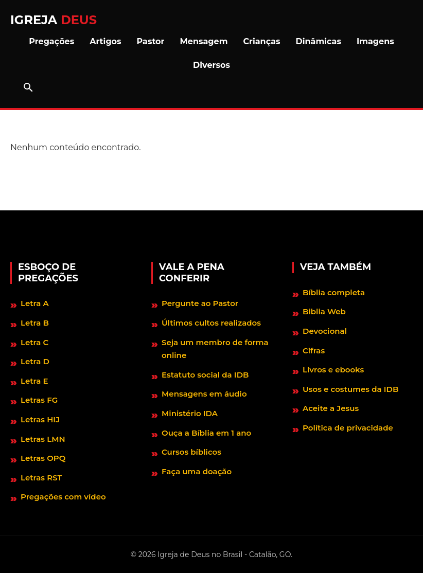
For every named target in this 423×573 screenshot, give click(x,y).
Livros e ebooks (333, 369)
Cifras (314, 350)
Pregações (51, 41)
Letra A (35, 303)
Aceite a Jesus (331, 408)
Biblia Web (324, 311)
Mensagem (204, 41)
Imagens (375, 41)
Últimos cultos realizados (211, 323)
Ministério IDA (190, 413)
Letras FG (39, 400)
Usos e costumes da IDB (350, 389)
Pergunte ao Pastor (200, 303)
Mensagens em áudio (204, 394)
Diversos (211, 65)
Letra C (34, 342)
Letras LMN (43, 439)
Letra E (34, 381)
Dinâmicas (318, 41)
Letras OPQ (43, 458)
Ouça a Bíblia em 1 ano (206, 433)
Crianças (261, 41)
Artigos (105, 41)
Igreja (53, 19)
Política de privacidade (348, 428)
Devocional (325, 331)
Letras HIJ (40, 419)
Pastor (151, 41)
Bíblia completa (334, 292)
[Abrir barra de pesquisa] (28, 87)
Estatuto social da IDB (205, 375)
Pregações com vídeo (63, 497)
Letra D (35, 361)
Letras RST (41, 477)
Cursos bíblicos (191, 452)
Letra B (35, 323)
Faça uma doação (197, 471)
